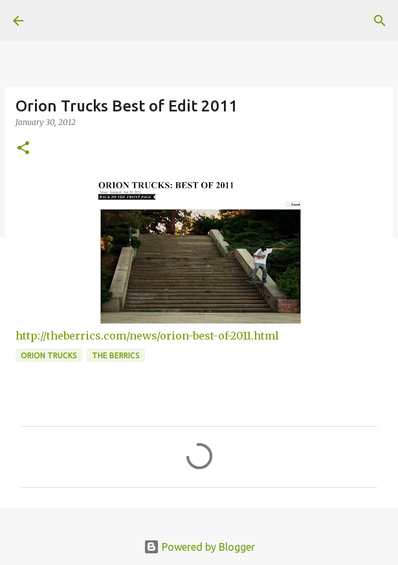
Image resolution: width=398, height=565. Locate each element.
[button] (23, 148)
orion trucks (49, 355)
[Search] (380, 20)
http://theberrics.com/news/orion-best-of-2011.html (147, 335)
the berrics (116, 355)
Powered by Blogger (199, 547)
